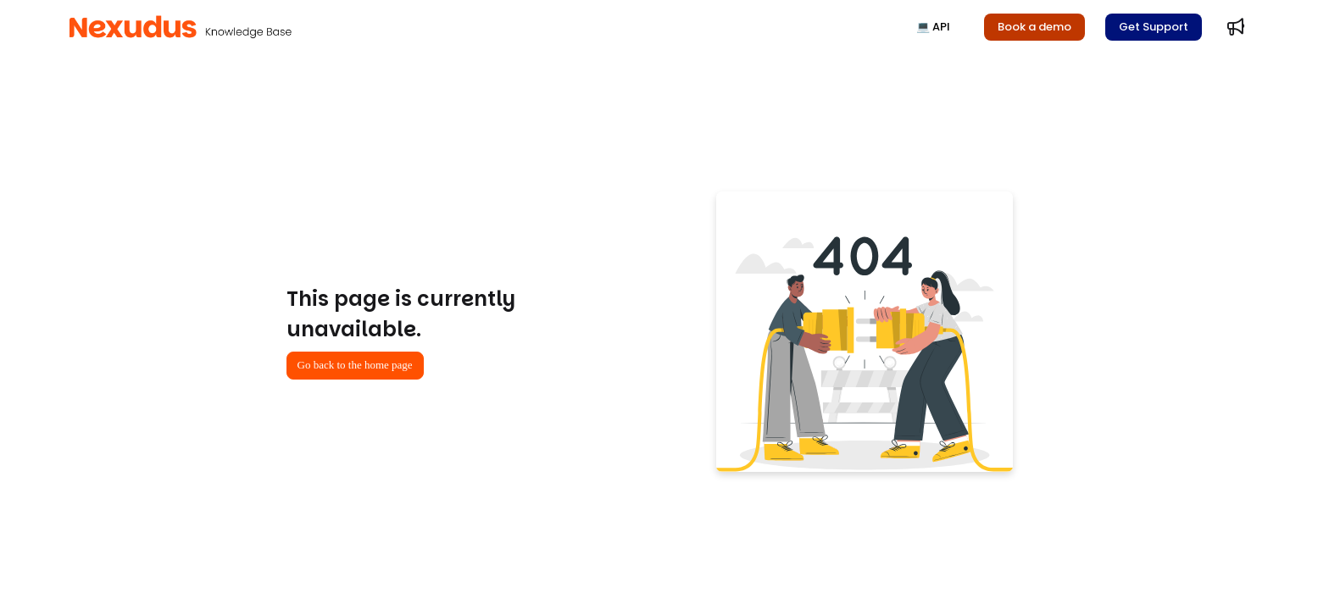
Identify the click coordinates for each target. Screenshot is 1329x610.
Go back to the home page (355, 364)
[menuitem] (1235, 27)
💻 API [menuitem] (933, 27)
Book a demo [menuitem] (1034, 27)
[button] (180, 27)
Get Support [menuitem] (1153, 27)
